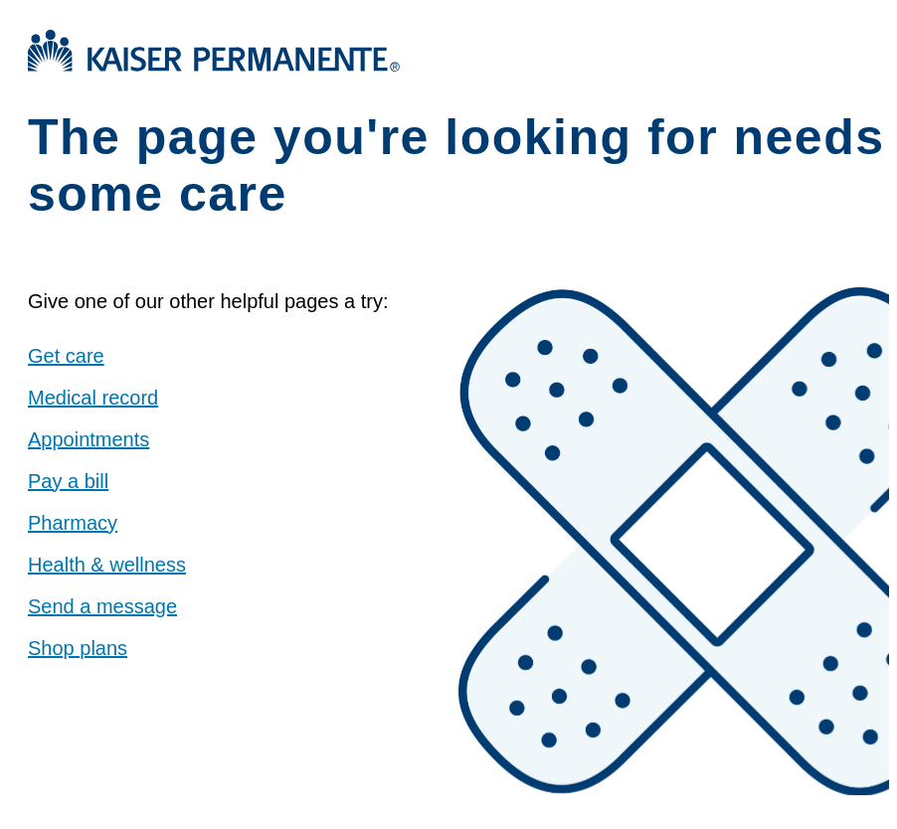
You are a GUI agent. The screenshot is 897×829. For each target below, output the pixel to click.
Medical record (93, 398)
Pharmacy (72, 523)
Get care (66, 356)
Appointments (88, 439)
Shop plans (77, 648)
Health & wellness (107, 565)
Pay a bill (68, 481)
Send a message (102, 606)
